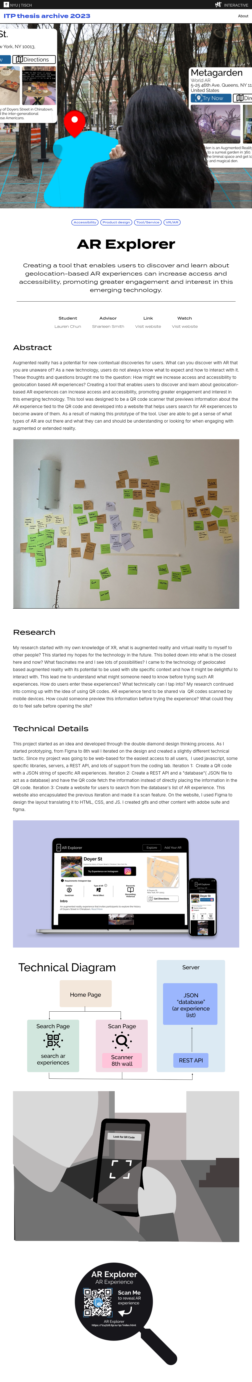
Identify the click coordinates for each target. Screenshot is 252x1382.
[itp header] (126, 4)
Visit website (148, 326)
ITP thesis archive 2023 (47, 16)
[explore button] (219, 4)
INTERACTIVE (236, 5)
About (243, 16)
